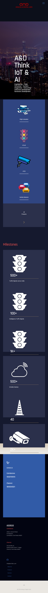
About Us (10, 566)
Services (10, 573)
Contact (9, 576)
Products (10, 570)
